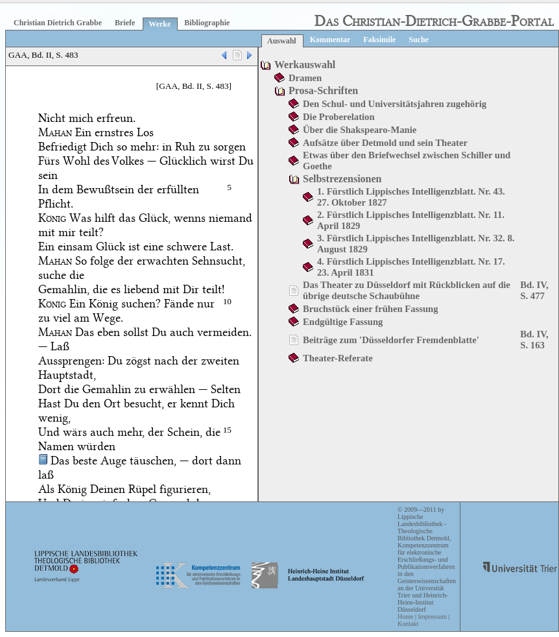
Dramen (305, 78)
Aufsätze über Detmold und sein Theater (385, 143)
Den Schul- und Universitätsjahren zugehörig (394, 104)
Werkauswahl (304, 64)
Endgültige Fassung (343, 322)
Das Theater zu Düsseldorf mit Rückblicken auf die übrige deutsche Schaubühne (406, 290)
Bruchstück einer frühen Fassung (370, 309)
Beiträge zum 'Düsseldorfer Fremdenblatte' (391, 340)
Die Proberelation (339, 117)
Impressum (432, 616)
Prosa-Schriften (323, 90)
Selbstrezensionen (342, 178)
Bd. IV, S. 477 (534, 290)
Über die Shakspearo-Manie (359, 130)
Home (405, 616)
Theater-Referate (338, 358)
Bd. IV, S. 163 (534, 339)
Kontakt (408, 623)
